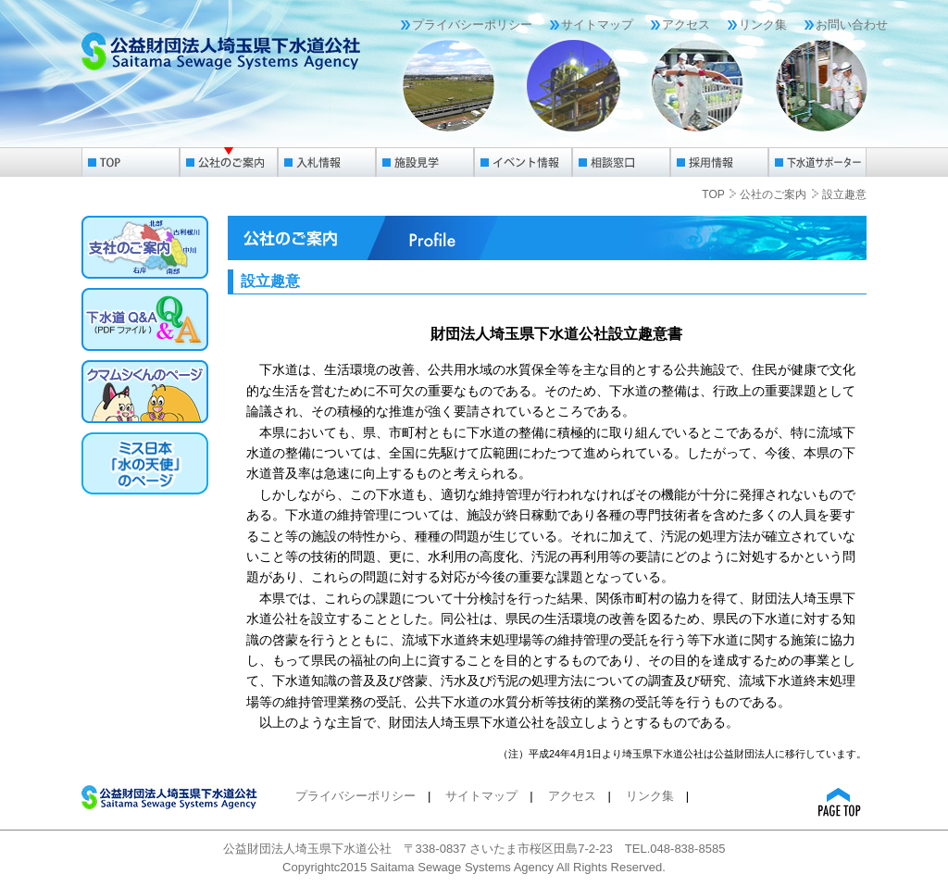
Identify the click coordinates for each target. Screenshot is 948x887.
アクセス (686, 24)
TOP (713, 194)
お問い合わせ (852, 24)
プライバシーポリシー (472, 24)
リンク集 (763, 24)
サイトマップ (597, 24)
